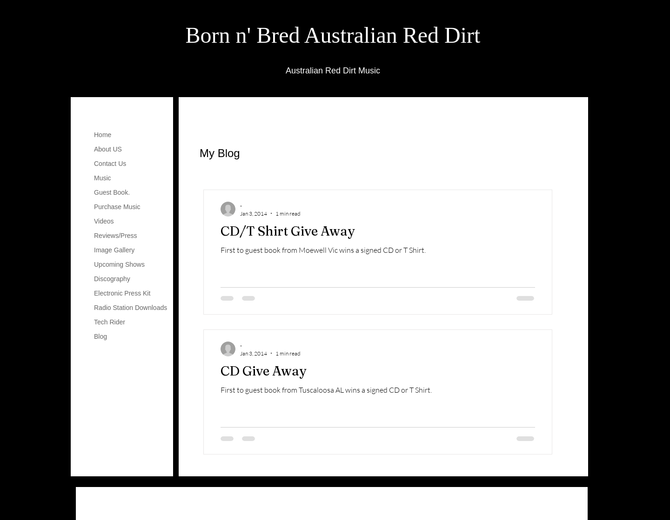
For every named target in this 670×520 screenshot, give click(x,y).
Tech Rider (109, 322)
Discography (112, 279)
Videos (104, 221)
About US (108, 149)
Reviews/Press (115, 235)
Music (102, 178)
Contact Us (110, 163)
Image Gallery (114, 250)
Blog (100, 336)
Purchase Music (117, 207)
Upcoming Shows (119, 264)
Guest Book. (112, 192)
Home (102, 134)
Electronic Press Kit (122, 293)
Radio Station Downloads (130, 307)
